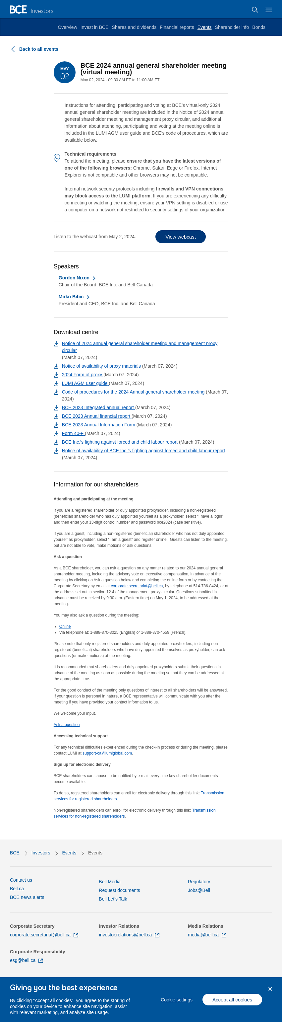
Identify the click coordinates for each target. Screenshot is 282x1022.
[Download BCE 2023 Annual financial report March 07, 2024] (97, 416)
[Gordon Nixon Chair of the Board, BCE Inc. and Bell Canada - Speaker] (77, 277)
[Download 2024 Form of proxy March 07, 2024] (82, 374)
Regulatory (199, 881)
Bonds (258, 27)
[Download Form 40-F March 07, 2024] (73, 433)
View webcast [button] (180, 237)
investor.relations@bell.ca (129, 934)
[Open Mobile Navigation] (268, 9)
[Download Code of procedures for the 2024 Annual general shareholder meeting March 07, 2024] (134, 392)
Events (204, 27)
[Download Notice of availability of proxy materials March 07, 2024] (102, 366)
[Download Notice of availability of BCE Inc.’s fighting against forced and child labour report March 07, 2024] (143, 450)
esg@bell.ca (26, 960)
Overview (67, 27)
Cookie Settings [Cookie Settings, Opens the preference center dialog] (177, 1003)
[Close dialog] (270, 993)
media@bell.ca (207, 934)
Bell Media (109, 881)
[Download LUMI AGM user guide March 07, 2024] (85, 383)
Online (65, 626)
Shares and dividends (134, 27)
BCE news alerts (27, 897)
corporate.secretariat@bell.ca (137, 586)
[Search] (255, 9)
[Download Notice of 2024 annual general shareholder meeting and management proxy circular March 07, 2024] (145, 350)
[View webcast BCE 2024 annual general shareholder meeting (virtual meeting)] (180, 236)
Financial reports (177, 27)
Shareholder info (232, 27)
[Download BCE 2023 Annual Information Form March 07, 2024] (99, 424)
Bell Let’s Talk (113, 899)
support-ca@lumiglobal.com (107, 753)
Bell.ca (17, 888)
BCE (15, 852)
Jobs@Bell (199, 890)
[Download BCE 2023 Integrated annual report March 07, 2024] (98, 407)
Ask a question (67, 724)
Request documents (119, 890)
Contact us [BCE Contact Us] (21, 880)
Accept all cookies (232, 1003)
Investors (40, 852)
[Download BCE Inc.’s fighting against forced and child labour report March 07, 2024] (120, 442)
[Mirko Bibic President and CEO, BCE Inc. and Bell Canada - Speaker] (74, 296)
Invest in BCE (95, 27)
